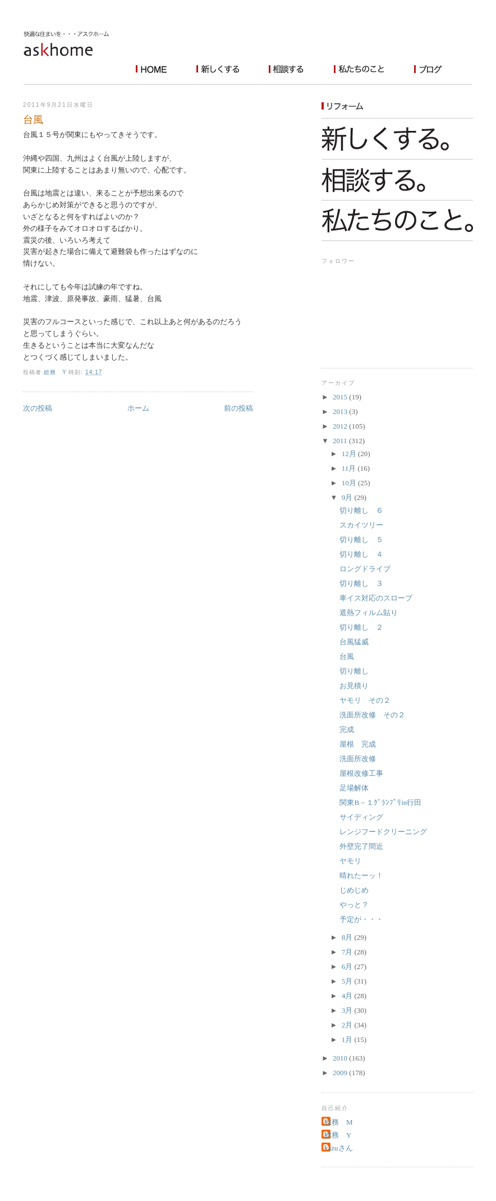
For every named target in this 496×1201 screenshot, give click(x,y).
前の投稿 (238, 408)
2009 (341, 1072)
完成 (346, 729)
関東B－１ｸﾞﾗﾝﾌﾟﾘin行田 (380, 802)
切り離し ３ (361, 583)
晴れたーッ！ (361, 875)
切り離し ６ (361, 510)
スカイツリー (361, 525)
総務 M (338, 1122)
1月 (348, 1039)
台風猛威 (354, 642)
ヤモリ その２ (365, 700)
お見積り (354, 685)
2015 (341, 397)
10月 (350, 483)
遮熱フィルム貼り (368, 612)
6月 (348, 966)
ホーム (138, 408)
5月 (348, 981)
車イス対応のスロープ (375, 598)
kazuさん (338, 1148)
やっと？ (354, 904)
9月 (348, 497)
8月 (348, 937)
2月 (348, 1025)
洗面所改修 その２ (372, 715)
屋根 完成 (357, 744)
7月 (348, 952)
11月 (350, 468)
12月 (350, 453)
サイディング (361, 817)
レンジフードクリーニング (383, 831)
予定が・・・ (361, 919)
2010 (341, 1058)
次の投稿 (37, 408)
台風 (346, 656)
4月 (348, 995)
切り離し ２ (361, 627)
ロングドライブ (365, 569)
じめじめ (354, 890)
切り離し (354, 671)
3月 (348, 1010)
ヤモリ (350, 861)
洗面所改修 (357, 758)
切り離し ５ (361, 539)
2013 (341, 411)
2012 (341, 426)
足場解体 (354, 788)
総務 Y (337, 1135)
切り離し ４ (361, 554)
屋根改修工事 (361, 773)
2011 (341, 440)
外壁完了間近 (361, 846)
